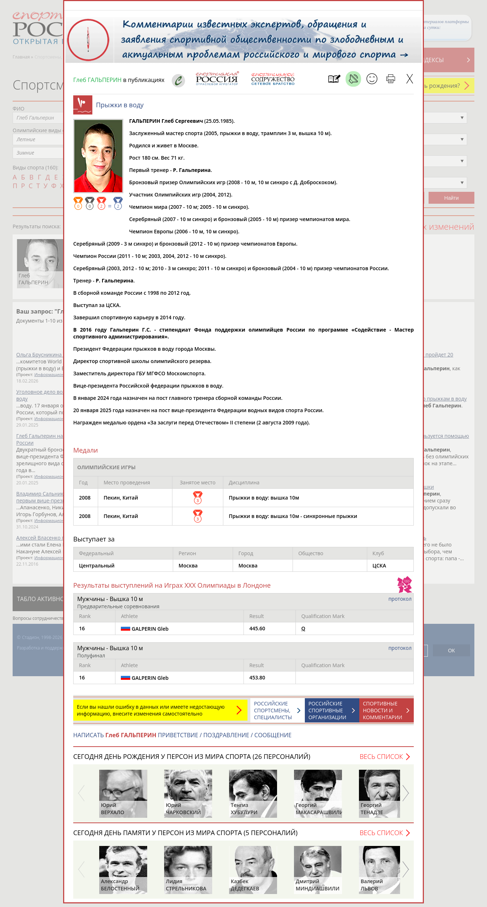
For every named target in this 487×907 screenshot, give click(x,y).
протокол (400, 602)
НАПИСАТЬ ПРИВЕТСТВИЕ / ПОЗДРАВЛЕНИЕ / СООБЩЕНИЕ (182, 739)
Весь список (381, 760)
